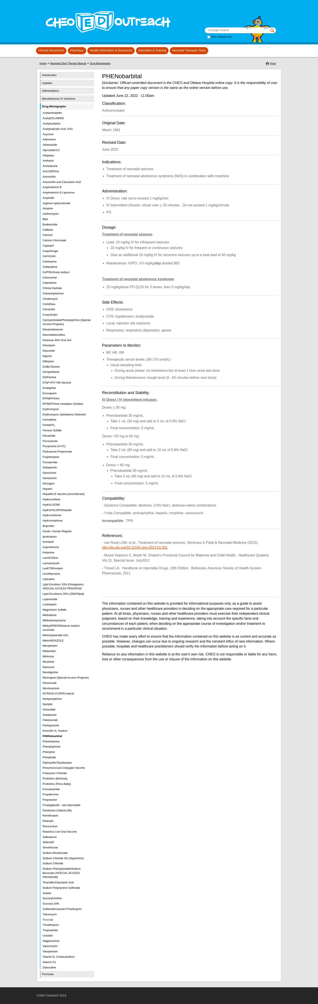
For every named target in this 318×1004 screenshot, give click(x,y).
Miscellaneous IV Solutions (58, 98)
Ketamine (48, 552)
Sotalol (47, 893)
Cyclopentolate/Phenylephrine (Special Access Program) (66, 322)
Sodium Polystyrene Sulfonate (61, 887)
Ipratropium (50, 536)
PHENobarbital (52, 736)
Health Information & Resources (111, 50)
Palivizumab (50, 720)
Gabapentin (50, 467)
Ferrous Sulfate (52, 430)
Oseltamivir (50, 714)
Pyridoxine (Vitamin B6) (57, 810)
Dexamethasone (53, 329)
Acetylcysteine (51, 123)
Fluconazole (50, 441)
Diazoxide (49, 350)
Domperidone (51, 371)
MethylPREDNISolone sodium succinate (61, 628)
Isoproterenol (51, 547)
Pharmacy (77, 50)
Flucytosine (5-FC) (54, 446)
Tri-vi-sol (48, 919)
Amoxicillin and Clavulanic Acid (62, 182)
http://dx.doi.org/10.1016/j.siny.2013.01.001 (135, 547)
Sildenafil (48, 842)
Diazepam (49, 345)
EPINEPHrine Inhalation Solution (63, 403)
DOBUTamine (51, 366)
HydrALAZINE (51, 504)
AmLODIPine (51, 171)
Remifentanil (50, 815)
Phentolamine (51, 741)
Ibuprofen (48, 525)
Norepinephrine (52, 698)
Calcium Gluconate (54, 240)
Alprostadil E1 (51, 150)
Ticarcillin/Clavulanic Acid (58, 882)
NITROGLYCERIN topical (58, 693)
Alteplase (48, 155)
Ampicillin (48, 197)
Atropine (48, 208)
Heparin (48, 488)
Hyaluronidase (51, 499)
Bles (45, 219)
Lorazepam (50, 604)
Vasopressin (50, 951)
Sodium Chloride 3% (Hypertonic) (63, 858)
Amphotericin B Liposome (58, 192)
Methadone (50, 615)
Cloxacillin (49, 309)
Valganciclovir (51, 941)
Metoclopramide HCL (56, 635)
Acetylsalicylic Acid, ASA (58, 128)
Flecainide (49, 435)
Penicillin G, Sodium (55, 730)
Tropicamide (50, 930)
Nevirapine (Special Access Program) (66, 677)
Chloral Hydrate (52, 288)
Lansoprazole (51, 563)
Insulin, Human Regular (57, 531)
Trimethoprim (51, 924)
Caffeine (48, 229)
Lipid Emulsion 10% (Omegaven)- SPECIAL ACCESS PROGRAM (63, 586)
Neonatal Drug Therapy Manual (68, 63)
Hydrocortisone (52, 515)
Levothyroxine (51, 573)
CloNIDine (49, 304)
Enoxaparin (50, 393)
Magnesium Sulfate (54, 609)
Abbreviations (50, 90)
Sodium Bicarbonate (55, 852)
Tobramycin (50, 914)
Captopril (48, 245)
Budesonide (50, 224)
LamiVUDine (50, 557)
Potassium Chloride (55, 773)
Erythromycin (51, 409)
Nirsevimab (50, 683)
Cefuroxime (50, 277)
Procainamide (51, 789)
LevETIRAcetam (53, 568)
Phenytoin (49, 752)
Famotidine (49, 419)
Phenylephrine (51, 746)
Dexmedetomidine (54, 334)
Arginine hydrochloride (56, 203)
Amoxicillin (49, 176)
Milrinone (48, 656)
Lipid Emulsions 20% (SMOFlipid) (63, 593)
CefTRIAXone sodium (56, 272)
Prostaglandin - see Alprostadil (61, 805)
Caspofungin (50, 251)
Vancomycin (50, 946)
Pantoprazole (51, 725)
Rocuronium (50, 826)
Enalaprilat (49, 388)
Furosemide (50, 462)
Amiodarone (50, 166)
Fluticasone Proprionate (57, 451)
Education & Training (152, 50)
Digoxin (47, 356)
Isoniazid (48, 541)
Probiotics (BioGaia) (55, 778)
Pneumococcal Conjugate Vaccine (64, 767)
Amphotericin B (52, 187)
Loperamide (50, 599)
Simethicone (50, 847)
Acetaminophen (52, 112)
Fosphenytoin (51, 457)
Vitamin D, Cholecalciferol (59, 956)
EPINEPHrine (51, 398)
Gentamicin (50, 478)
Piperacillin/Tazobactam (57, 762)
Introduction (49, 75)
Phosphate (49, 757)
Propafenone (51, 794)
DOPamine (49, 377)
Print (273, 63)
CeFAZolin (49, 256)
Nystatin (48, 704)
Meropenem (50, 645)
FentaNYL (49, 425)
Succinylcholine (52, 898)
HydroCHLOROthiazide (57, 510)
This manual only (221, 36)
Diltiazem (48, 361)
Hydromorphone (53, 520)
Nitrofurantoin (51, 688)
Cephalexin (50, 282)
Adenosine (49, 139)
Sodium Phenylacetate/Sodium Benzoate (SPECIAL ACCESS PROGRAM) (62, 873)
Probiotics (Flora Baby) (57, 783)
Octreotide (49, 709)
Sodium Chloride (53, 863)
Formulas (48, 974)
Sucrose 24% (51, 903)
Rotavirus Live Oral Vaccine (60, 831)
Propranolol (50, 799)
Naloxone (48, 667)
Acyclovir (48, 134)
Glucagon (49, 483)
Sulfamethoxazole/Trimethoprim (62, 909)
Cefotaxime (50, 261)
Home (43, 63)
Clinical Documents (51, 50)
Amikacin (48, 160)
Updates (47, 83)
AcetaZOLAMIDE (53, 118)
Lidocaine (49, 579)
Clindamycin (50, 298)
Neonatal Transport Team (189, 50)
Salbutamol (50, 837)
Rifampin (48, 821)
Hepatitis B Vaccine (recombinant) (64, 494)
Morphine (48, 661)
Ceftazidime (50, 266)
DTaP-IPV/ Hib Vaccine (57, 382)
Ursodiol (48, 935)
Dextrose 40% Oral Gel (57, 340)
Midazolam (49, 651)
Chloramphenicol (53, 293)
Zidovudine (49, 967)
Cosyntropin (50, 314)
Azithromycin (51, 213)
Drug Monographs (100, 63)
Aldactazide (50, 144)
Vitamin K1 (49, 962)
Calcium (48, 235)
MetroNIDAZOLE (53, 640)
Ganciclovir (49, 472)
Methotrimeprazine (54, 620)
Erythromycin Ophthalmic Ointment (64, 414)
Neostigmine (50, 672)
